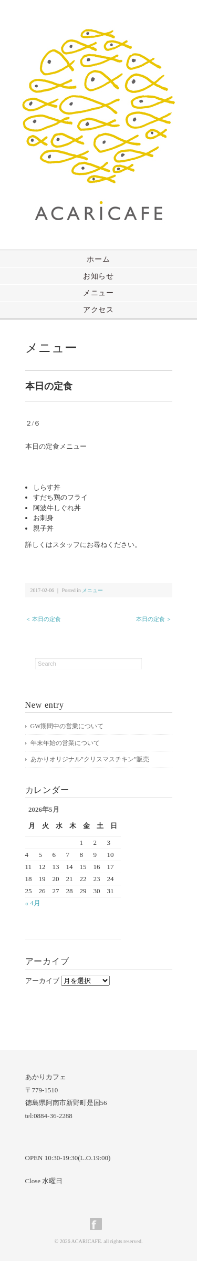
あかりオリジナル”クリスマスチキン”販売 (90, 759)
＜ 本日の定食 (43, 619)
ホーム (98, 259)
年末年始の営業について (65, 743)
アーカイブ (42, 981)
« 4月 (32, 903)
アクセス (98, 310)
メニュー (98, 293)
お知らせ (98, 276)
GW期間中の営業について (67, 726)
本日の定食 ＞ (154, 619)
